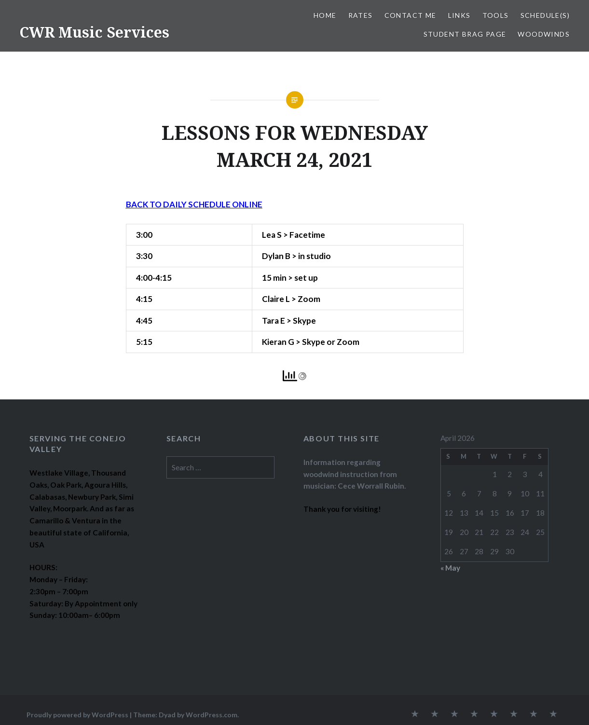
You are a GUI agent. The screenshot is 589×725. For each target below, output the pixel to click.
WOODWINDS (544, 34)
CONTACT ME (410, 15)
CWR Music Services (94, 32)
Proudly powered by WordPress (77, 715)
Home (325, 15)
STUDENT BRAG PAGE (465, 34)
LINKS (459, 15)
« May (450, 567)
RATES (360, 15)
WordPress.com (211, 715)
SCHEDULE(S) (545, 15)
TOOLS (495, 15)
